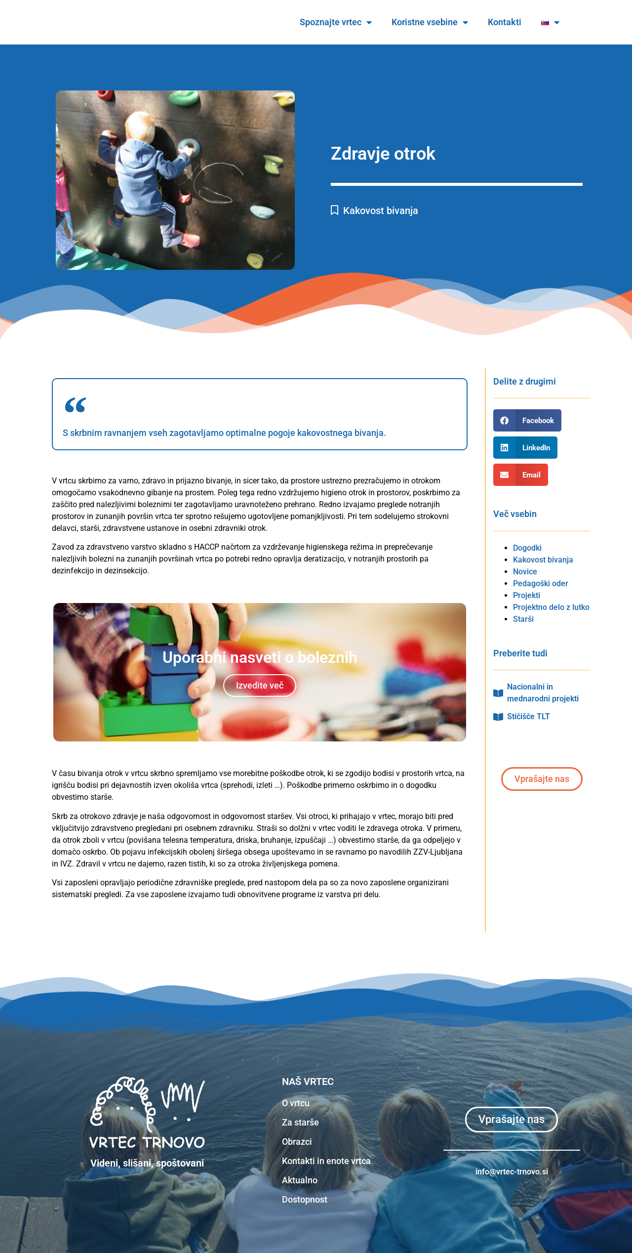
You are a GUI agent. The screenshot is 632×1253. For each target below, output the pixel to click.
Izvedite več (259, 685)
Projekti (526, 595)
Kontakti (533, 22)
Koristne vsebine (458, 22)
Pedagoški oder (540, 583)
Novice (525, 571)
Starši (523, 619)
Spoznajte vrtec (364, 22)
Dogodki (527, 548)
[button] (527, 420)
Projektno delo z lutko (551, 607)
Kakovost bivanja (380, 210)
